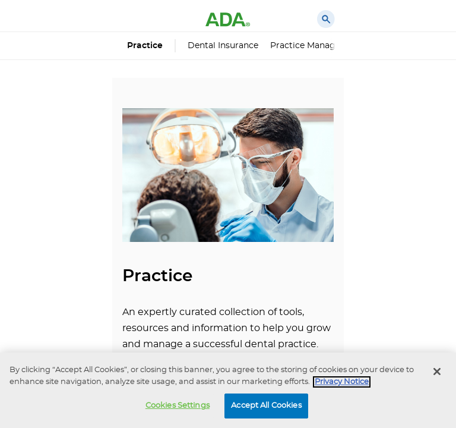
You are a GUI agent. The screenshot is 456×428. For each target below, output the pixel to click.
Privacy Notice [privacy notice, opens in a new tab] (342, 382)
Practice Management (316, 46)
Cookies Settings (177, 406)
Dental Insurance (223, 46)
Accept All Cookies (266, 406)
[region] (228, 390)
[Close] (437, 371)
